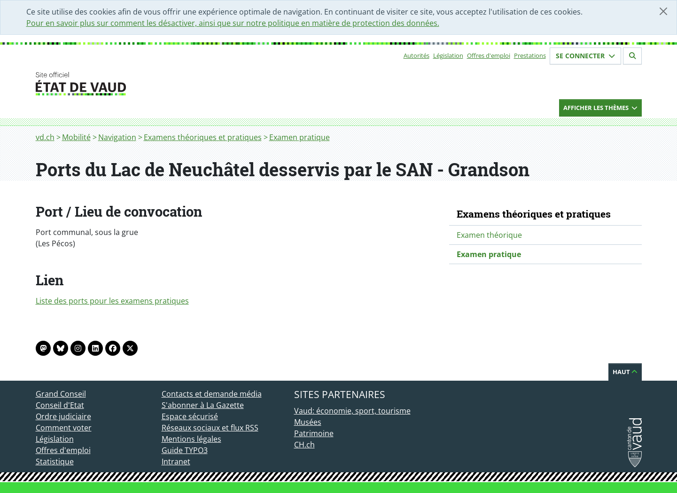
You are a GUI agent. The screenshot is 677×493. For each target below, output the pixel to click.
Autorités (416, 55)
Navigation (117, 137)
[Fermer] (663, 11)
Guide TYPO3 (185, 450)
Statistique (55, 461)
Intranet (176, 461)
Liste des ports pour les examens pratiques (112, 301)
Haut (625, 372)
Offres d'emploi (488, 55)
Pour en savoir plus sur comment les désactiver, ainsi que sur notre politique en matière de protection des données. (232, 23)
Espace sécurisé (190, 416)
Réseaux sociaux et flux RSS (210, 428)
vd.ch (45, 137)
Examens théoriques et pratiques (203, 137)
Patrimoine (314, 433)
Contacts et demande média (212, 394)
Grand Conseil (61, 394)
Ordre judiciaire (63, 416)
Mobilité (76, 137)
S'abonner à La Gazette (203, 405)
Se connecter (585, 55)
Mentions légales (191, 439)
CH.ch (304, 444)
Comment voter (64, 428)
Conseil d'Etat (60, 405)
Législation (448, 55)
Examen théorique (489, 235)
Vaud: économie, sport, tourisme (352, 411)
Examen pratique (299, 137)
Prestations (530, 55)
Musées (307, 422)
